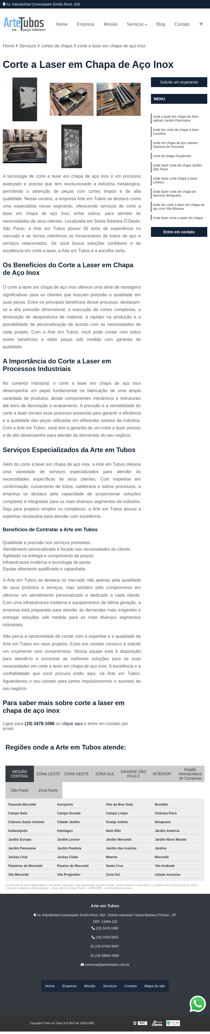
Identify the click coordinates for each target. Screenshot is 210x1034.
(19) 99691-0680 (105, 957)
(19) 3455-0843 (105, 939)
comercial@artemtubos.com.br (105, 966)
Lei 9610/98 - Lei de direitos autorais (110, 889)
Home (62, 24)
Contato (182, 24)
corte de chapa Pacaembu (172, 165)
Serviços (135, 24)
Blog (160, 24)
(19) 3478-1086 (40, 725)
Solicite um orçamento (179, 84)
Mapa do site (154, 986)
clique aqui (72, 725)
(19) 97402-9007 (105, 948)
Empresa (85, 24)
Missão (111, 24)
